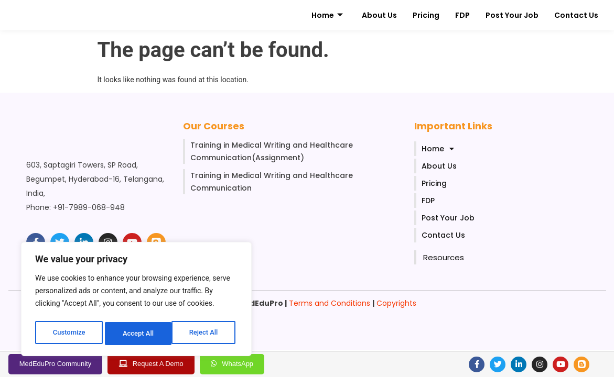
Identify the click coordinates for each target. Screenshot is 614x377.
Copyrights (396, 303)
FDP (462, 15)
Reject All (137, 333)
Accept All (205, 333)
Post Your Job (512, 15)
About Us (379, 15)
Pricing (426, 15)
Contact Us (576, 15)
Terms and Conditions (329, 303)
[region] (136, 301)
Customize (68, 333)
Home (327, 15)
